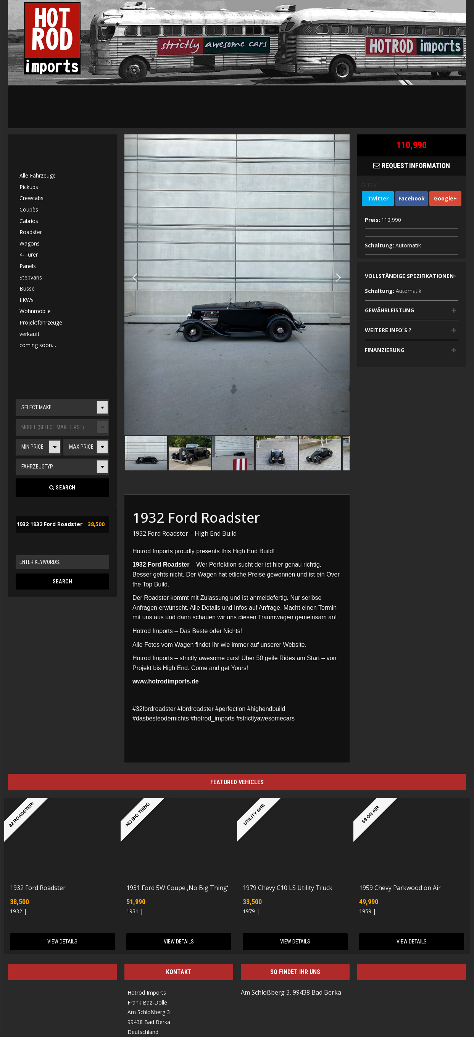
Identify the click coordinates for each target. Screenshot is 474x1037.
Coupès (28, 209)
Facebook (411, 198)
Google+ (445, 198)
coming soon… (37, 345)
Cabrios (28, 221)
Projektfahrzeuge (40, 322)
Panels (27, 266)
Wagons (29, 243)
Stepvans (30, 277)
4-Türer (28, 254)
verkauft (29, 334)
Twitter (378, 198)
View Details (62, 941)
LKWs (26, 300)
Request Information (411, 166)
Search (62, 488)
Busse (27, 288)
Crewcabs (31, 198)
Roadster (30, 232)
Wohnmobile (35, 311)
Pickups (28, 187)
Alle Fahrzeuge (37, 175)
